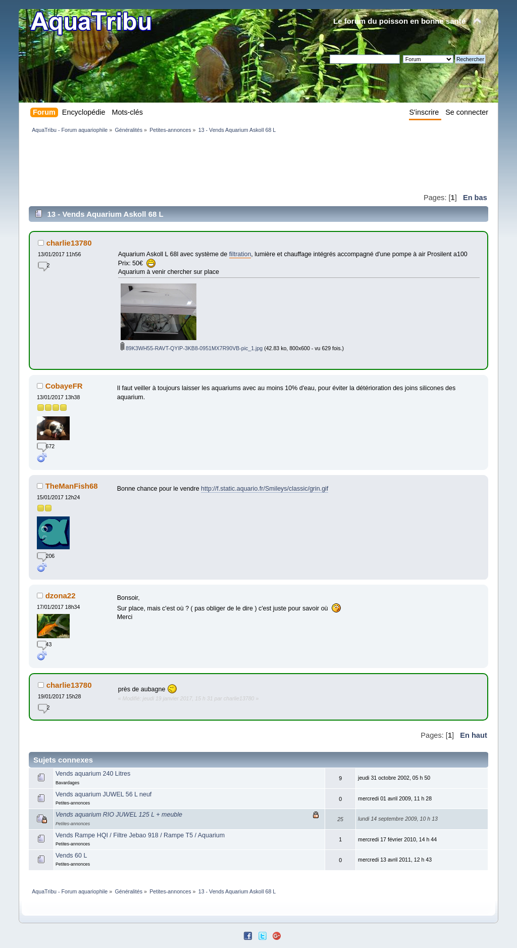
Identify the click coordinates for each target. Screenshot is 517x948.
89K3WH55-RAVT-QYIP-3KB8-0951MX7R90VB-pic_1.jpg (192, 348)
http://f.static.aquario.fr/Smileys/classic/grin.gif (264, 488)
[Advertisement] (212, 162)
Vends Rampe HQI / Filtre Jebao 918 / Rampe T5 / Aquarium (140, 835)
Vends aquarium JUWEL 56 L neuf (103, 794)
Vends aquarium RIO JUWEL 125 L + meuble (119, 814)
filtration (240, 254)
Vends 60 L (71, 855)
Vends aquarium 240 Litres (93, 773)
